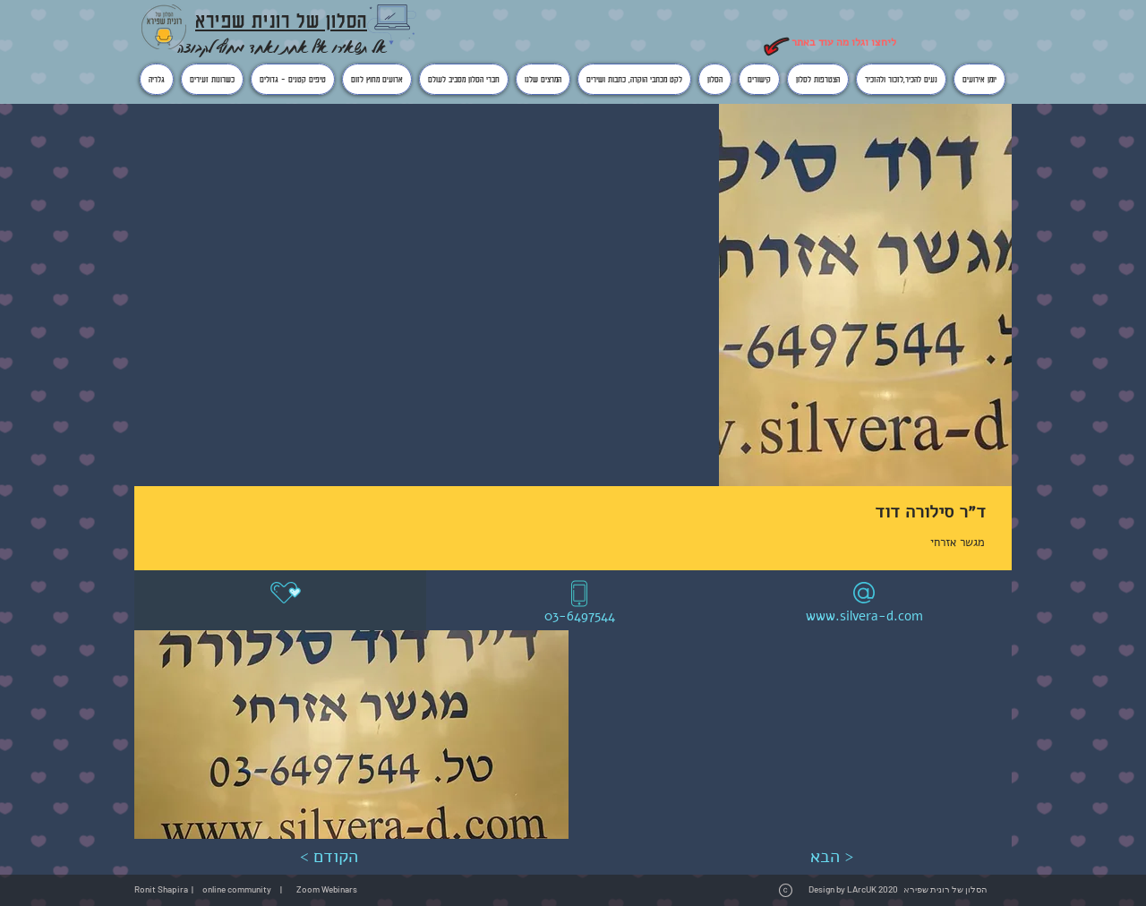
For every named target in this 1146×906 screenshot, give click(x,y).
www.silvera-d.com (864, 616)
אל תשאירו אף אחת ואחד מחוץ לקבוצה (282, 47)
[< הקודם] (329, 857)
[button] (351, 734)
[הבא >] (831, 857)
